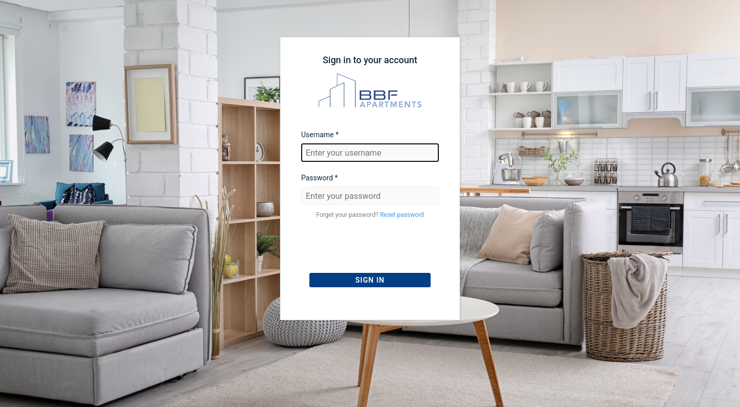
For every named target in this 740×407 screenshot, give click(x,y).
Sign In (369, 280)
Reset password (401, 214)
